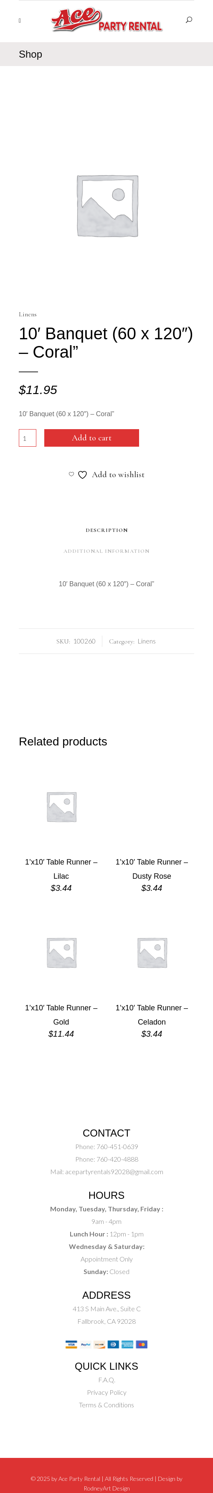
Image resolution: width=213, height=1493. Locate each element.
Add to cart (92, 438)
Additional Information (106, 551)
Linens (28, 314)
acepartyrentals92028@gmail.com (114, 1171)
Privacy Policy (107, 1392)
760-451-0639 (116, 1146)
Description (107, 530)
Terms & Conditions (106, 1405)
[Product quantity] (27, 438)
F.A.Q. (106, 1380)
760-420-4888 (116, 1159)
